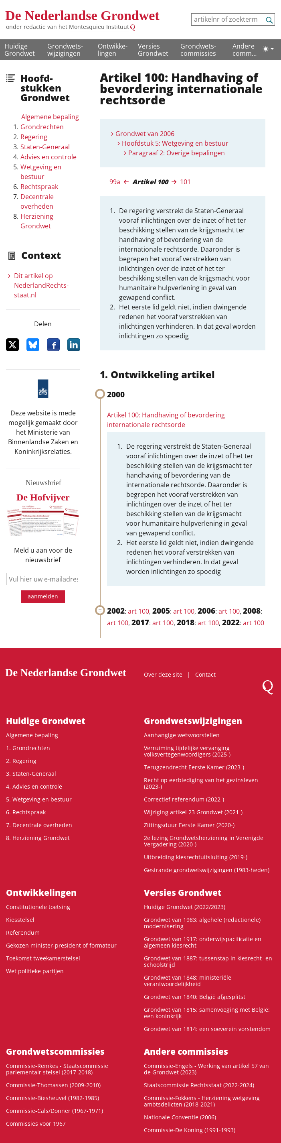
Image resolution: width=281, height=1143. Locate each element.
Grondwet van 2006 (144, 133)
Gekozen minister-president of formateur (61, 945)
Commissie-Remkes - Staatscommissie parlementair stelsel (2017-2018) (57, 1069)
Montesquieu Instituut (99, 27)
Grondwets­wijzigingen (65, 50)
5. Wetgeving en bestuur (39, 799)
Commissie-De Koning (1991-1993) (189, 1130)
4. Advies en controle (34, 786)
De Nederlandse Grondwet (82, 15)
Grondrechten (42, 126)
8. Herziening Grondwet (38, 838)
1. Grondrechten (28, 748)
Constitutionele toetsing (38, 907)
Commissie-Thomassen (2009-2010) (53, 1085)
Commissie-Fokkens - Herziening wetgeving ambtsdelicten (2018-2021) (202, 1101)
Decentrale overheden (37, 201)
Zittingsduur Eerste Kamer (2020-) (189, 825)
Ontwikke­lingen (112, 50)
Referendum (23, 932)
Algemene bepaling (50, 116)
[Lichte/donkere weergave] (268, 49)
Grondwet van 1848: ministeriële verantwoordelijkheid (187, 981)
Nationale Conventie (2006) (180, 1117)
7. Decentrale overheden (39, 825)
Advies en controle (48, 157)
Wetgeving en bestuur (40, 172)
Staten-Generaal (45, 146)
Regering (33, 136)
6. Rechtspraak (26, 812)
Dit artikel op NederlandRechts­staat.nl (41, 285)
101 (185, 181)
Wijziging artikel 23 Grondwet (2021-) (193, 812)
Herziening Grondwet (36, 221)
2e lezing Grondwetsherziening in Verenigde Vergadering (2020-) (203, 841)
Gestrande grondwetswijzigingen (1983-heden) (206, 870)
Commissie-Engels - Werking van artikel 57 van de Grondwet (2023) (206, 1069)
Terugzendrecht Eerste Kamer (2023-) (194, 767)
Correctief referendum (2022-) (184, 799)
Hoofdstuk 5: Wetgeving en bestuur (175, 143)
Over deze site (163, 674)
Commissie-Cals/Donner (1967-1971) (54, 1111)
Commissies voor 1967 (36, 1123)
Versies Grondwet (153, 50)
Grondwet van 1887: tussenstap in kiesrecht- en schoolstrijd (208, 961)
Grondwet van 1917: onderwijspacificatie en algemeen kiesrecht (202, 942)
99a (114, 181)
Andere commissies (244, 50)
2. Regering (21, 761)
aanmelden (43, 596)
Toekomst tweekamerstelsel (43, 958)
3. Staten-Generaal (31, 773)
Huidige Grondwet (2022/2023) (184, 907)
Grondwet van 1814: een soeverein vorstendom (207, 1029)
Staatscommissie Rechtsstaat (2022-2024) (199, 1085)
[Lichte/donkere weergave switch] (268, 49)
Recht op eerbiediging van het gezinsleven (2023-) (201, 783)
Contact (205, 674)
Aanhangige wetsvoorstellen (182, 735)
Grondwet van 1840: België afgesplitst (194, 997)
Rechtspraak (39, 186)
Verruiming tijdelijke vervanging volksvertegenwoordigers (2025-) (187, 751)
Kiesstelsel (20, 919)
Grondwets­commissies (198, 50)
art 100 (138, 611)
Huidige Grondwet (19, 50)
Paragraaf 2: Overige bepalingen (176, 152)
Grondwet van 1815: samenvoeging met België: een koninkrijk (207, 1013)
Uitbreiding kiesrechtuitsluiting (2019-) (195, 857)
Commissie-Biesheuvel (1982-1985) (52, 1098)
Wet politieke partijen (35, 971)
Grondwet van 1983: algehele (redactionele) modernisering (202, 923)
